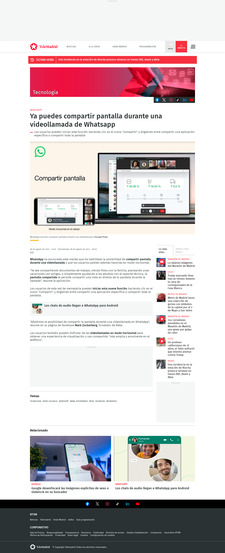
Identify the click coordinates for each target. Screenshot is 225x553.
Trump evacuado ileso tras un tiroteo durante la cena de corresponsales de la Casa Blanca (160, 275)
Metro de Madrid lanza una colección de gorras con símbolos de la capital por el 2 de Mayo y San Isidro (160, 297)
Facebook (157, 100)
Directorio (86, 533)
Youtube (191, 100)
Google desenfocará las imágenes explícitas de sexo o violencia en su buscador (70, 459)
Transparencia (72, 533)
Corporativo (39, 527)
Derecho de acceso (115, 533)
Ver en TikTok (117, 504)
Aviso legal (73, 535)
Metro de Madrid (177, 294)
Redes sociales (50, 401)
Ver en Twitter (97, 504)
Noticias (71, 46)
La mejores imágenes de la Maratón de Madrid (160, 262)
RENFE (171, 361)
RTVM (33, 514)
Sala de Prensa (37, 533)
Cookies (84, 535)
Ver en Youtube (137, 504)
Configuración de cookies (102, 535)
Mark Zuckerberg (79, 401)
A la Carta (94, 46)
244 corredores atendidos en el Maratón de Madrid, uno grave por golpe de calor (160, 319)
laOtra (71, 520)
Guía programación (85, 520)
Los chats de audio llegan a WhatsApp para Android (37, 309)
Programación (147, 46)
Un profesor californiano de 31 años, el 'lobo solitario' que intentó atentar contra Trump (160, 341)
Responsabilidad (55, 533)
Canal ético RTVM (172, 533)
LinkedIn (184, 100)
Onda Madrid (119, 46)
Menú (193, 46)
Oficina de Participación (41, 535)
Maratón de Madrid (178, 259)
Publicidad (98, 533)
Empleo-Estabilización (137, 533)
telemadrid (40, 547)
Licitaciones (156, 533)
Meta (91, 401)
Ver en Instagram (107, 504)
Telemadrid (45, 520)
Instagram (170, 100)
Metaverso (111, 401)
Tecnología (35, 401)
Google (36, 484)
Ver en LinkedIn (127, 504)
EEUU (170, 272)
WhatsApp (36, 110)
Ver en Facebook (87, 504)
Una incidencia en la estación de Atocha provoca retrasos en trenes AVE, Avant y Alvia (108, 59)
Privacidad (60, 535)
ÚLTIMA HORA (45, 59)
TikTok (177, 100)
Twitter (164, 100)
